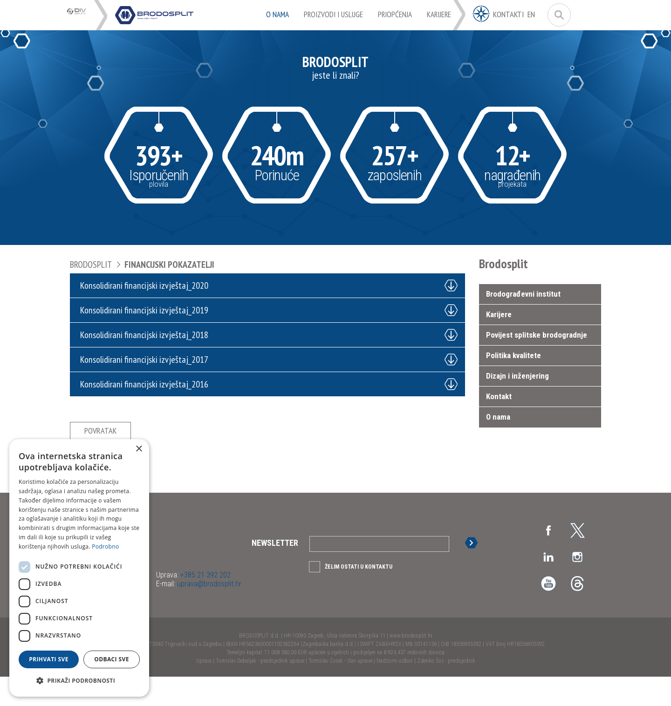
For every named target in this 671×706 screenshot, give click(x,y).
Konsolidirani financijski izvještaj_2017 (148, 359)
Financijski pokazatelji (169, 264)
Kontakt (499, 396)
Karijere (499, 314)
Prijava (474, 572)
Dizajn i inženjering (517, 375)
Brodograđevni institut (523, 294)
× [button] (138, 449)
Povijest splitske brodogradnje (536, 334)
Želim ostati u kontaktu (358, 596)
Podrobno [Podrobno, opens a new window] (105, 546)
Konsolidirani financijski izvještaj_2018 (148, 335)
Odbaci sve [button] (111, 659)
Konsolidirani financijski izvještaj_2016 (148, 384)
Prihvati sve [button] (48, 659)
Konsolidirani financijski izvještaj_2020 (148, 285)
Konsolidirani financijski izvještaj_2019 (148, 310)
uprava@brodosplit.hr (208, 613)
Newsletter (275, 572)
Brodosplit (91, 264)
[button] (79, 680)
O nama (498, 416)
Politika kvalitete (513, 355)
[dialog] (79, 568)
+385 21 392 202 (204, 604)
